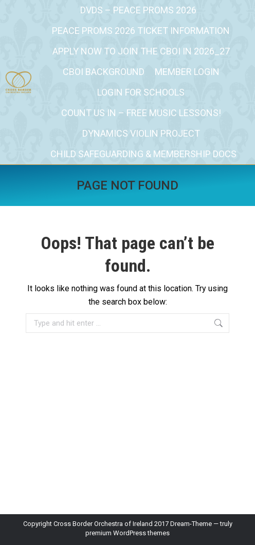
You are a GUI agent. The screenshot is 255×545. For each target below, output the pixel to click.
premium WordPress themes (127, 533)
